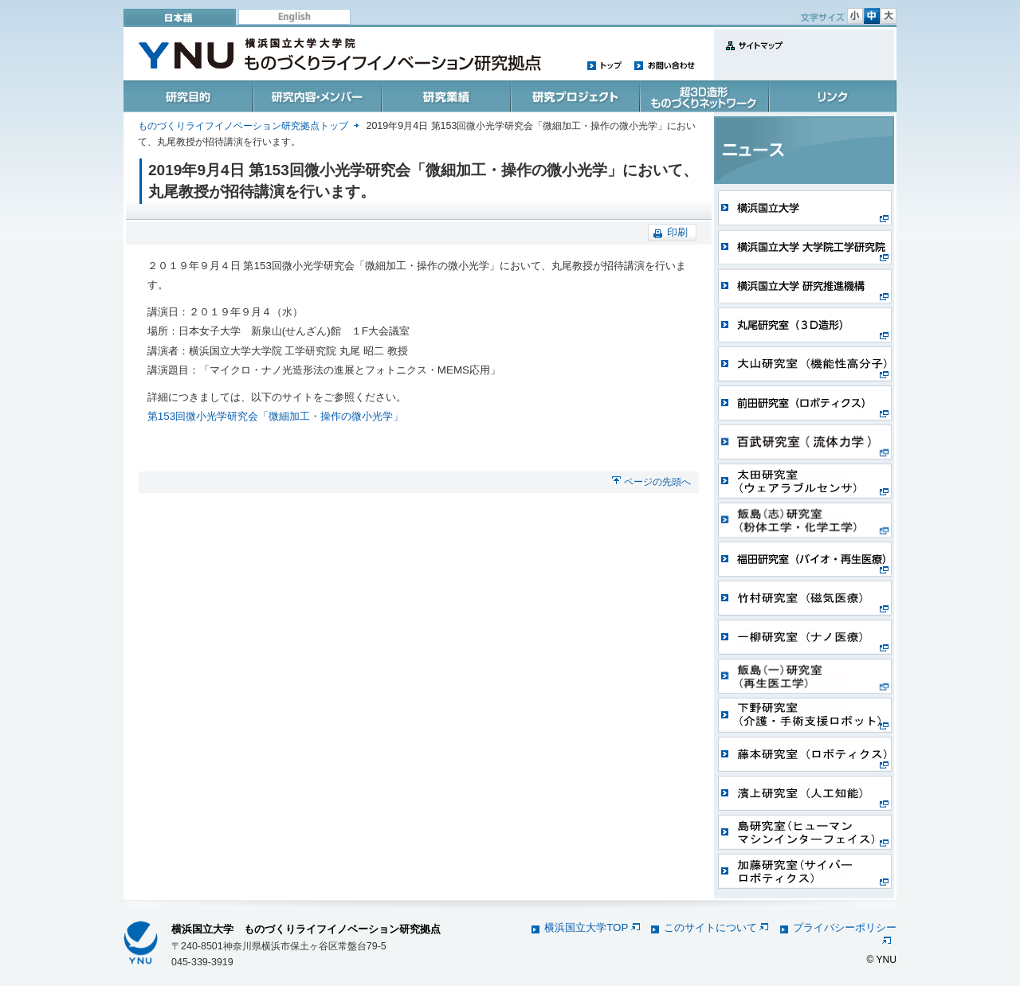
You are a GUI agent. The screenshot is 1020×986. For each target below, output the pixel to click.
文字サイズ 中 (872, 16)
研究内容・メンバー (316, 96)
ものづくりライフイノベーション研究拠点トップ (243, 125)
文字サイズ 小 (855, 16)
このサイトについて (716, 927)
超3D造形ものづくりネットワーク (702, 96)
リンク (831, 96)
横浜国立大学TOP (591, 927)
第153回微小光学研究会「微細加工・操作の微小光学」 (275, 416)
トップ (605, 65)
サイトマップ (751, 54)
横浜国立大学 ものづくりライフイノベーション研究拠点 (306, 929)
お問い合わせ (664, 65)
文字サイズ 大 (888, 16)
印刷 (677, 232)
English (294, 17)
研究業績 (445, 96)
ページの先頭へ (657, 481)
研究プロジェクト (573, 96)
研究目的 (188, 96)
